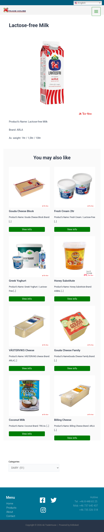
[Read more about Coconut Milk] (29, 396)
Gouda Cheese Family (67, 351)
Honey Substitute (64, 281)
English (80, 2)
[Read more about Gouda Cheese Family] (74, 326)
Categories (14, 462)
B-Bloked (74, 525)
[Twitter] (53, 500)
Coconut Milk (17, 420)
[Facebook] (42, 500)
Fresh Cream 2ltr (64, 211)
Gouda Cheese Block (21, 211)
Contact (11, 516)
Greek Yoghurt (17, 281)
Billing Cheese (62, 420)
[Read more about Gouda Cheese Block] (29, 187)
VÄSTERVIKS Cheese (21, 351)
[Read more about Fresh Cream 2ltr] (74, 187)
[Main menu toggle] (96, 12)
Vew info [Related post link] (27, 229)
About (10, 512)
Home (10, 503)
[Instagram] (43, 510)
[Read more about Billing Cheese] (74, 396)
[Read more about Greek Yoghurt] (29, 257)
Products (12, 507)
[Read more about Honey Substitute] (74, 257)
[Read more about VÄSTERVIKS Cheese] (29, 326)
